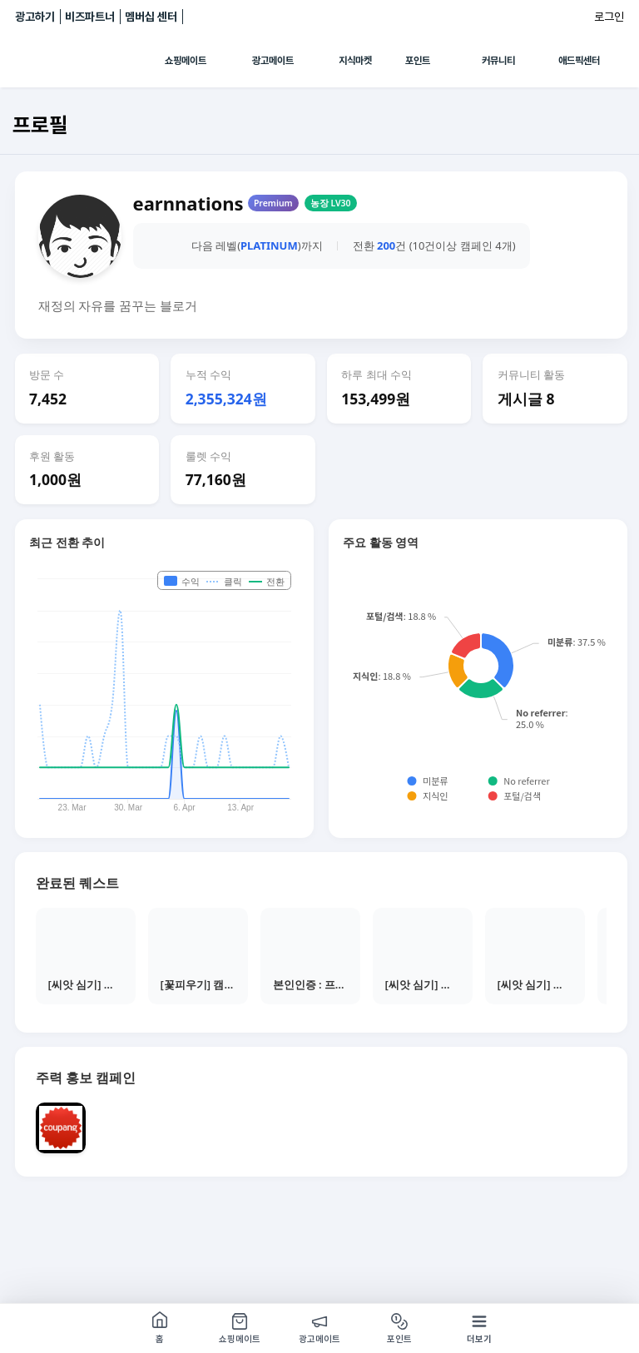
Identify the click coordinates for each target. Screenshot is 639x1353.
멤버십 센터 (151, 16)
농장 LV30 (330, 203)
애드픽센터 (579, 61)
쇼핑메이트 (185, 61)
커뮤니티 (498, 61)
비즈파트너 (90, 16)
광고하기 (35, 16)
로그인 (609, 16)
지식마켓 (355, 61)
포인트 (417, 61)
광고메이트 (273, 61)
